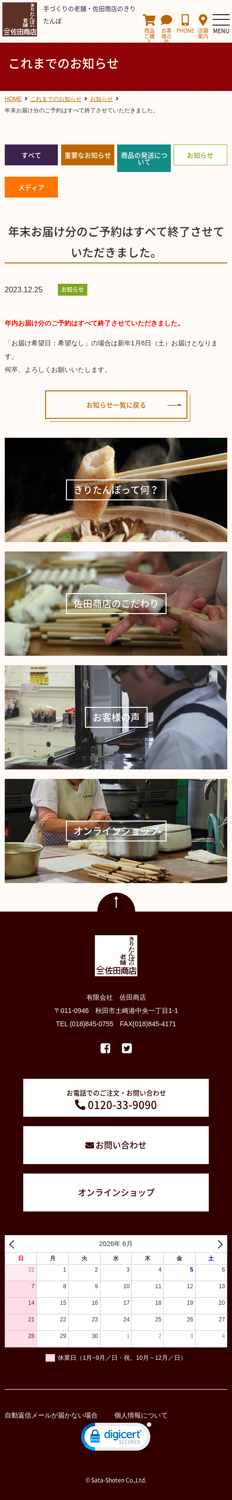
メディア (31, 187)
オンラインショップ (116, 1192)
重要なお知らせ (88, 155)
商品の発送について (144, 158)
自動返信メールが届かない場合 (51, 1415)
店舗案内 (203, 26)
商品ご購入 (149, 29)
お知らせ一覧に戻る (116, 404)
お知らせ (200, 155)
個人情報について (140, 1415)
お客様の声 (166, 29)
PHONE (185, 24)
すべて (31, 155)
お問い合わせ (121, 1145)
